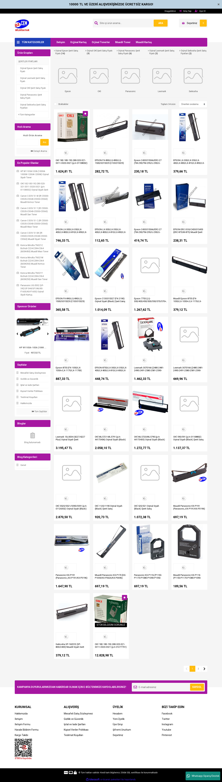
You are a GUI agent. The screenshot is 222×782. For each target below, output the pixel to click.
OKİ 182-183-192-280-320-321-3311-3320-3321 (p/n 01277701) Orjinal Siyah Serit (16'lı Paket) (111, 647)
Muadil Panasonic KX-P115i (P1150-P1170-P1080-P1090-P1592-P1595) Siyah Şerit (187, 578)
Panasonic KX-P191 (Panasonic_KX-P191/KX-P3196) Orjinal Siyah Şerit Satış (71, 578)
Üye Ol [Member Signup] (200, 11)
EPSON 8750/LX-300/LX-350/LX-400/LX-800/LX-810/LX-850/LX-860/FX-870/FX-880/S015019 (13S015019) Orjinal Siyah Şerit (111, 371)
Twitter (166, 719)
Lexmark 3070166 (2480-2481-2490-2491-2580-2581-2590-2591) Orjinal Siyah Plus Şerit (188, 370)
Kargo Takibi (21, 735)
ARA (160, 23)
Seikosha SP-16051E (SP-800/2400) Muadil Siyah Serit (70, 645)
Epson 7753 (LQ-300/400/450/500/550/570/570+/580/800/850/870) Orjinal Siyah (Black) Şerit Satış (159, 301)
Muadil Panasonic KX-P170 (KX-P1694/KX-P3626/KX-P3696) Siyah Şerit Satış (110, 578)
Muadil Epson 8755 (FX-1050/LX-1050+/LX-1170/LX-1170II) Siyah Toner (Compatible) (187, 302)
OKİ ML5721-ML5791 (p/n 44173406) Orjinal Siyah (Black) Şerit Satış (110, 439)
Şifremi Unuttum (122, 729)
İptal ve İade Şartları (75, 724)
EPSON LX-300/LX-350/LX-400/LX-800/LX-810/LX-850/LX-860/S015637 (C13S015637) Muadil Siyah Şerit (110, 233)
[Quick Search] (27, 142)
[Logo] (23, 25)
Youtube (166, 729)
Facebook (167, 713)
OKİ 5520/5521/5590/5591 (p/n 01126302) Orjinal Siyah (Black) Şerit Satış (71, 509)
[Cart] (193, 23)
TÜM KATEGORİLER (33, 42)
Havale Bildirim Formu (27, 729)
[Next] (48, 334)
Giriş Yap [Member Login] (185, 11)
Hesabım (117, 713)
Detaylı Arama (39, 151)
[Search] (130, 23)
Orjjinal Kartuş (78, 42)
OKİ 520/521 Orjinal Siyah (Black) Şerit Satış (146, 507)
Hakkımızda (21, 713)
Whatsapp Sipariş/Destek (203, 776)
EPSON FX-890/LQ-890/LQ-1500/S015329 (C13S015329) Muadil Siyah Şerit (109, 163)
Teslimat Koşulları (73, 735)
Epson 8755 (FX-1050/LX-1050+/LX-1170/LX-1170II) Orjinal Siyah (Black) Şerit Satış (71, 370)
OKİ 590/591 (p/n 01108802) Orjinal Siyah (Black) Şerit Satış (188, 438)
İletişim (61, 42)
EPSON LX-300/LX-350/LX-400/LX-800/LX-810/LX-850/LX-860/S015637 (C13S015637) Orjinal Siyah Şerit (188, 164)
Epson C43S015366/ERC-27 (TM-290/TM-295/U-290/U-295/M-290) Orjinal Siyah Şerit (148, 232)
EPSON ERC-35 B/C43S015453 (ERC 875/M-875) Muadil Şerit (188, 230)
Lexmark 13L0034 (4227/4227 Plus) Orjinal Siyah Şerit (70, 438)
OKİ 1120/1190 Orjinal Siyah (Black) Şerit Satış (108, 507)
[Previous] (17, 334)
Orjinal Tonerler (101, 42)
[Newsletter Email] (168, 687)
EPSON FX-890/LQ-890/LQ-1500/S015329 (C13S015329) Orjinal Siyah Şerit (70, 301)
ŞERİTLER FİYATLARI (27, 61)
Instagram (167, 724)
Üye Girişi (118, 724)
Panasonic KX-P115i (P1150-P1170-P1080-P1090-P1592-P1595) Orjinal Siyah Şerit (148, 578)
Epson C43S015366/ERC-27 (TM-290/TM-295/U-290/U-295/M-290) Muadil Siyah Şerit (149, 163)
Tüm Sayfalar (39, 411)
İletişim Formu (22, 724)
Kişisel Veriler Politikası (76, 729)
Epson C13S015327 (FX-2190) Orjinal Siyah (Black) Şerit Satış (110, 300)
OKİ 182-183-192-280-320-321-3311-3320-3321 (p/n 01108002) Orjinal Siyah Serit (71, 163)
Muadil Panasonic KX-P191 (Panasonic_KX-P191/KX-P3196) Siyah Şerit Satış (189, 509)
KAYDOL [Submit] (197, 687)
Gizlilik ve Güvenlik (73, 719)
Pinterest (167, 735)
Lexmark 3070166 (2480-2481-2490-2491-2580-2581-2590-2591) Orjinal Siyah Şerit (149, 370)
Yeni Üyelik (119, 719)
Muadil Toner (123, 42)
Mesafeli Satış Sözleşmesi (78, 713)
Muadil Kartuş (144, 42)
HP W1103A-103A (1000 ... (32, 347)
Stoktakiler (63, 104)
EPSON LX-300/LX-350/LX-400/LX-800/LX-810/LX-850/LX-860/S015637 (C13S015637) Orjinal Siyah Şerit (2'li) (71, 233)
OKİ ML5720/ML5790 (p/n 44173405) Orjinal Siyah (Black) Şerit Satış (149, 439)
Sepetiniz (118, 735)
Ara (44, 142)
